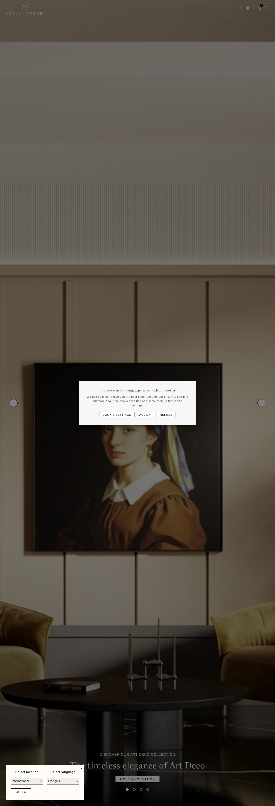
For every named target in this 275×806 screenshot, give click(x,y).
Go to (21, 791)
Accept (145, 414)
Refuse (166, 414)
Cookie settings (117, 414)
